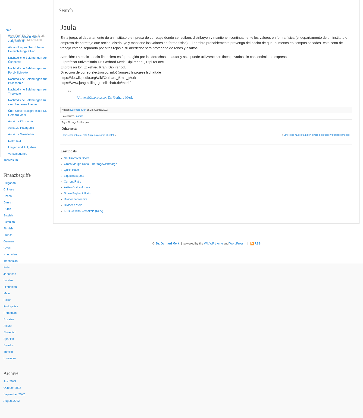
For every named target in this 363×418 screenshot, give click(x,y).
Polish (7, 300)
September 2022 (14, 394)
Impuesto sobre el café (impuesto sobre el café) (88, 135)
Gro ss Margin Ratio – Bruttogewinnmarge (90, 164)
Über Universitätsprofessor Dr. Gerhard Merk (27, 113)
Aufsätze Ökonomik (20, 121)
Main (6, 293)
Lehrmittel (14, 140)
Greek (7, 248)
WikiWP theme (213, 243)
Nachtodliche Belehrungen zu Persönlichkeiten (27, 70)
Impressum (10, 160)
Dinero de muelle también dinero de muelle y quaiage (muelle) (317, 135)
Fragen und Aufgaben (22, 147)
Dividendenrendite (75, 199)
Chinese (8, 189)
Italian (7, 267)
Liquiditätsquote (74, 175)
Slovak (7, 326)
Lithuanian (10, 287)
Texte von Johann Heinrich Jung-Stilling (25, 38)
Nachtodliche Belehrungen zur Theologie (27, 91)
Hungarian (10, 254)
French (8, 235)
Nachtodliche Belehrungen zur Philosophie (27, 81)
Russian (8, 319)
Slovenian (9, 332)
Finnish (8, 228)
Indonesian (10, 261)
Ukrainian (9, 358)
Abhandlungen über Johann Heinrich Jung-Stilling (26, 49)
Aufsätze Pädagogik (21, 127)
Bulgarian (9, 183)
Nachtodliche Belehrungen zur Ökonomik (27, 60)
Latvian (8, 280)
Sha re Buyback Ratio (77, 193)
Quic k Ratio (71, 169)
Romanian (10, 313)
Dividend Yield (73, 205)
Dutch (7, 209)
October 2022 (12, 387)
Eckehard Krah (78, 110)
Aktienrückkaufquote (77, 187)
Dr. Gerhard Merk (167, 243)
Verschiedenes (17, 153)
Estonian (9, 222)
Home (7, 30)
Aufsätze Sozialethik (21, 134)
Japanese (9, 274)
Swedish (8, 345)
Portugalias (10, 306)
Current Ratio (72, 181)
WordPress (236, 243)
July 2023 (9, 381)
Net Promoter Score (76, 158)
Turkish (8, 352)
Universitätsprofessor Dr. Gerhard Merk (105, 97)
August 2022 (11, 400)
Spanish (8, 339)
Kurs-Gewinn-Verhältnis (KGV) (83, 211)
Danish (8, 202)
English (8, 215)
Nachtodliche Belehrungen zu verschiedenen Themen (27, 102)
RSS (258, 243)
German (8, 241)
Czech (7, 196)
